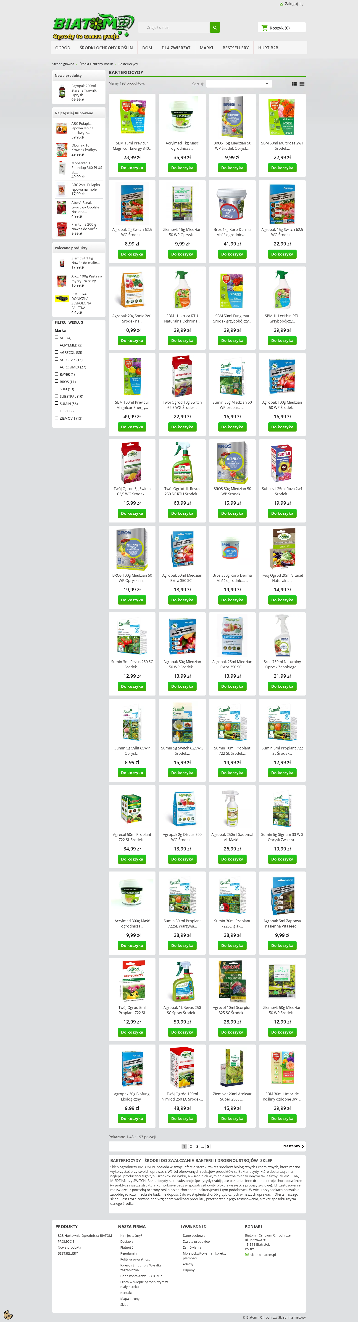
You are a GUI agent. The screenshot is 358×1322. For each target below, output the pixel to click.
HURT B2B (268, 48)
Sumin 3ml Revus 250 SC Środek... (132, 664)
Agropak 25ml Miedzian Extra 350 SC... (232, 664)
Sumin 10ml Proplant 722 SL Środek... (232, 751)
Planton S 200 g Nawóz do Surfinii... (86, 226)
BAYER (67, 374)
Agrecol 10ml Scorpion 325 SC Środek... (232, 1010)
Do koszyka (132, 167)
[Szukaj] (179, 27)
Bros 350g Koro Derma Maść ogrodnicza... (232, 578)
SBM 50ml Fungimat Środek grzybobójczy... (232, 318)
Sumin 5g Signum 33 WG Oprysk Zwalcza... (282, 837)
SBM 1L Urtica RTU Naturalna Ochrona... (182, 318)
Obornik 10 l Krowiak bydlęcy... (85, 147)
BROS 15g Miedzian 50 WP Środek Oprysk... (232, 146)
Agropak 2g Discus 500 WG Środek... (182, 837)
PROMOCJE (66, 1241)
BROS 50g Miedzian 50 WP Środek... (232, 491)
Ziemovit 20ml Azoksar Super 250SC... (232, 1096)
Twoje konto (194, 1226)
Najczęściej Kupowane (74, 113)
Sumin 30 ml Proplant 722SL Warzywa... (182, 923)
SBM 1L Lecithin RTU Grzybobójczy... (282, 318)
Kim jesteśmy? (131, 1235)
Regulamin (128, 1253)
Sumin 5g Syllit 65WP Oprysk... (132, 751)
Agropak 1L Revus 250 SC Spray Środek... (182, 1010)
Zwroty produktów (197, 1241)
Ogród (62, 48)
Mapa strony (130, 1298)
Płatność (126, 1247)
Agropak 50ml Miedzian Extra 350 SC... (182, 578)
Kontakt (126, 1292)
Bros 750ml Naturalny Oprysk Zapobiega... (282, 664)
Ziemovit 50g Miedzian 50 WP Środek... (282, 1010)
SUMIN (69, 403)
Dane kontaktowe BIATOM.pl (141, 1276)
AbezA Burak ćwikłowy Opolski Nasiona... (85, 207)
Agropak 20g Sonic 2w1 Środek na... (132, 318)
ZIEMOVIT (71, 418)
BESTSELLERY (236, 48)
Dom (147, 48)
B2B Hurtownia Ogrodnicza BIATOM (85, 1235)
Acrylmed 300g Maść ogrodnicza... (132, 923)
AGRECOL (71, 352)
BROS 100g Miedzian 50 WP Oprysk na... (132, 578)
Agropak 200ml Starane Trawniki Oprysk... (84, 90)
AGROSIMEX (73, 367)
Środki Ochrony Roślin (106, 48)
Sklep (124, 1304)
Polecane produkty (71, 247)
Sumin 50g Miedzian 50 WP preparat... (232, 405)
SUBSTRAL (71, 396)
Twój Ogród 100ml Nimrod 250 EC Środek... (182, 1096)
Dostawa (126, 1241)
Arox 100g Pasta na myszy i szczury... (86, 278)
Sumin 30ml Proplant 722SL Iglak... (232, 923)
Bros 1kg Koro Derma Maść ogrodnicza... (232, 232)
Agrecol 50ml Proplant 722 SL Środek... (132, 837)
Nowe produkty (68, 75)
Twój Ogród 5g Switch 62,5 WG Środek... (132, 491)
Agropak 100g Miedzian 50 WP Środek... (282, 405)
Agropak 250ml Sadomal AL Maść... (232, 837)
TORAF (67, 411)
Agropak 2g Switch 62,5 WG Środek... (132, 232)
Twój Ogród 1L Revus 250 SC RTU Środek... (182, 491)
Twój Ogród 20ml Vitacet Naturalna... (282, 578)
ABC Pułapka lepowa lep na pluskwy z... (82, 128)
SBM (67, 389)
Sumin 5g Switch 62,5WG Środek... (182, 751)
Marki (206, 48)
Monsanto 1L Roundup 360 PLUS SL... (86, 167)
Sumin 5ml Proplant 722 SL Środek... (282, 751)
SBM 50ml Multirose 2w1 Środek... (282, 146)
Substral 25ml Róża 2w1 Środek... (282, 491)
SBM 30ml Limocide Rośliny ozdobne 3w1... (282, 1096)
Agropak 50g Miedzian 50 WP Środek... (182, 664)
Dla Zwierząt (176, 48)
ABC (65, 338)
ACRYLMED (71, 345)
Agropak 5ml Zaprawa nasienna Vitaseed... (282, 923)
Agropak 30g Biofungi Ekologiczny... (132, 1096)
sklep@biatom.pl (263, 1255)
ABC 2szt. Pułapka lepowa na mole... (85, 187)
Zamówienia (192, 1247)
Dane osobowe (194, 1235)
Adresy (188, 1264)
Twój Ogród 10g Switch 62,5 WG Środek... (182, 405)
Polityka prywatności (135, 1259)
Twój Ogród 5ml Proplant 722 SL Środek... (132, 1013)
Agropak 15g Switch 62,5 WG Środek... (282, 232)
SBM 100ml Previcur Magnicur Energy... (132, 405)
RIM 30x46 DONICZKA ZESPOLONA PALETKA (81, 301)
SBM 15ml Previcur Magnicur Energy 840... (132, 146)
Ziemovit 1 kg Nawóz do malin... (85, 260)
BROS (68, 381)
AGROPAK (71, 359)
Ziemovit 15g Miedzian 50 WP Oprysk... (182, 232)
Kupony (189, 1270)
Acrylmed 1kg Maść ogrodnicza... (182, 146)
